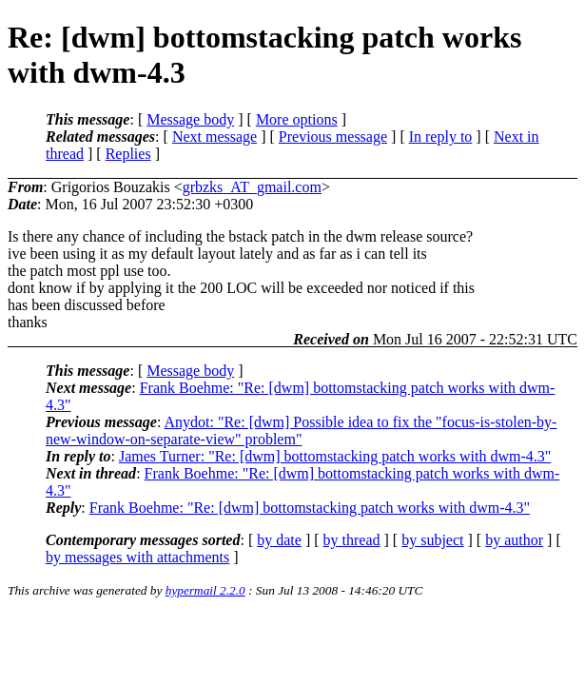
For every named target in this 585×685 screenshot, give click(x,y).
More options (297, 119)
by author (514, 540)
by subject (432, 540)
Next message (214, 136)
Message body (190, 119)
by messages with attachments (137, 557)
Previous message (333, 136)
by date (279, 540)
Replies (128, 154)
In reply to (441, 136)
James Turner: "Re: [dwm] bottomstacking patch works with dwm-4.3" (335, 456)
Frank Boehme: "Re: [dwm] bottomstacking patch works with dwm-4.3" (309, 507)
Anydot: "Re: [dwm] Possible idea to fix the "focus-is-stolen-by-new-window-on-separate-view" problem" (301, 430)
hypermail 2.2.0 (205, 590)
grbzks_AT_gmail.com (252, 187)
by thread (351, 540)
